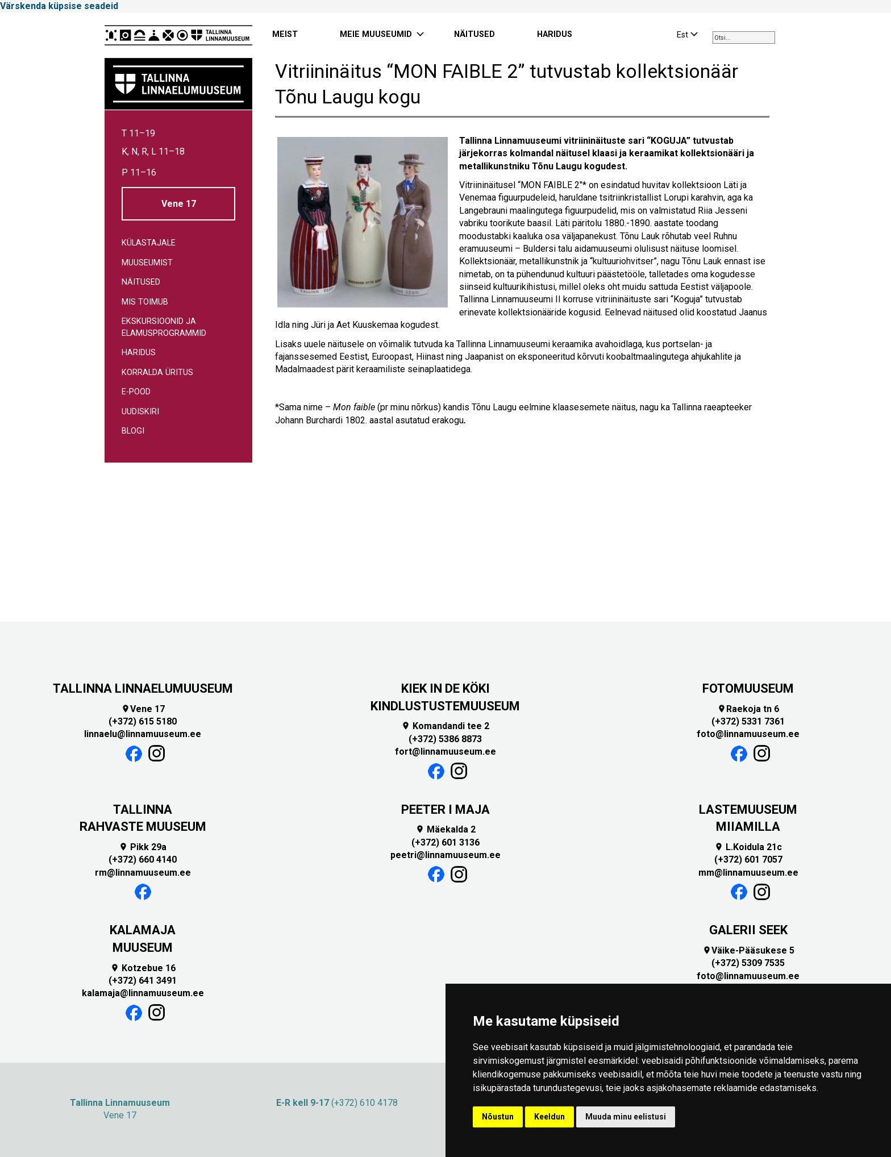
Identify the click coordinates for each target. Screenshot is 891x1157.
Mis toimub (145, 302)
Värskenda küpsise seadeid (59, 6)
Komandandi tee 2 (445, 726)
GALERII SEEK (748, 930)
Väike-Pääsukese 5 (748, 950)
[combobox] (744, 37)
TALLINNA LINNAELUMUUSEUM (143, 688)
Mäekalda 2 (445, 829)
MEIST (285, 34)
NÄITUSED (474, 34)
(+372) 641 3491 (143, 980)
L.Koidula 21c (748, 847)
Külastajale (149, 243)
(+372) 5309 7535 (748, 963)
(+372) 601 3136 (445, 842)
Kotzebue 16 (143, 968)
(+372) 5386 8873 (445, 739)
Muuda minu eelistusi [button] (625, 1116)
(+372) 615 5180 (143, 721)
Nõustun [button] (498, 1116)
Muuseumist (147, 263)
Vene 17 (178, 203)
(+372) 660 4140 (143, 859)
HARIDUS (554, 34)
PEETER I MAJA (445, 809)
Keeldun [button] (549, 1116)
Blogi (133, 431)
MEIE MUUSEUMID (376, 34)
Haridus (139, 352)
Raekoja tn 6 (748, 709)
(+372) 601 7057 (748, 859)
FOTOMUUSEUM (748, 688)
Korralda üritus (157, 372)
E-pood (136, 392)
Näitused (141, 282)
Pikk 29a (142, 847)
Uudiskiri (140, 412)
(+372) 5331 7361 (748, 721)
